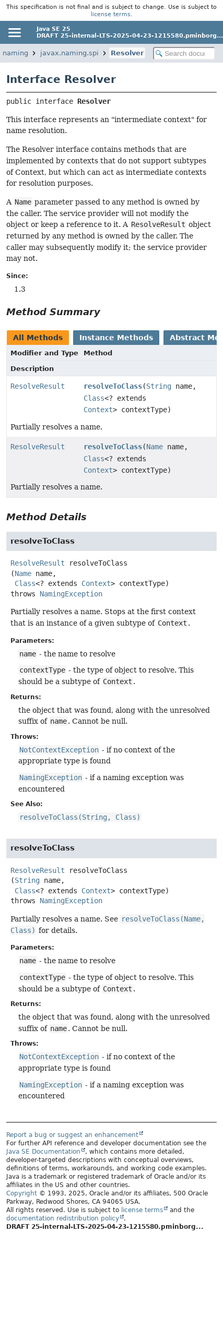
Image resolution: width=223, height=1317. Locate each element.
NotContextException (59, 750)
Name (154, 446)
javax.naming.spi (69, 53)
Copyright (21, 1193)
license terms (111, 14)
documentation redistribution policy (62, 1218)
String (158, 386)
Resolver (127, 53)
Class (94, 398)
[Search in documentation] (184, 53)
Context (98, 409)
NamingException (71, 594)
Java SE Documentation (43, 1151)
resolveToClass (113, 386)
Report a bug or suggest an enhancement (72, 1135)
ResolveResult (37, 386)
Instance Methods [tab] (116, 337)
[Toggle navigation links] (14, 32)
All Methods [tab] (38, 337)
